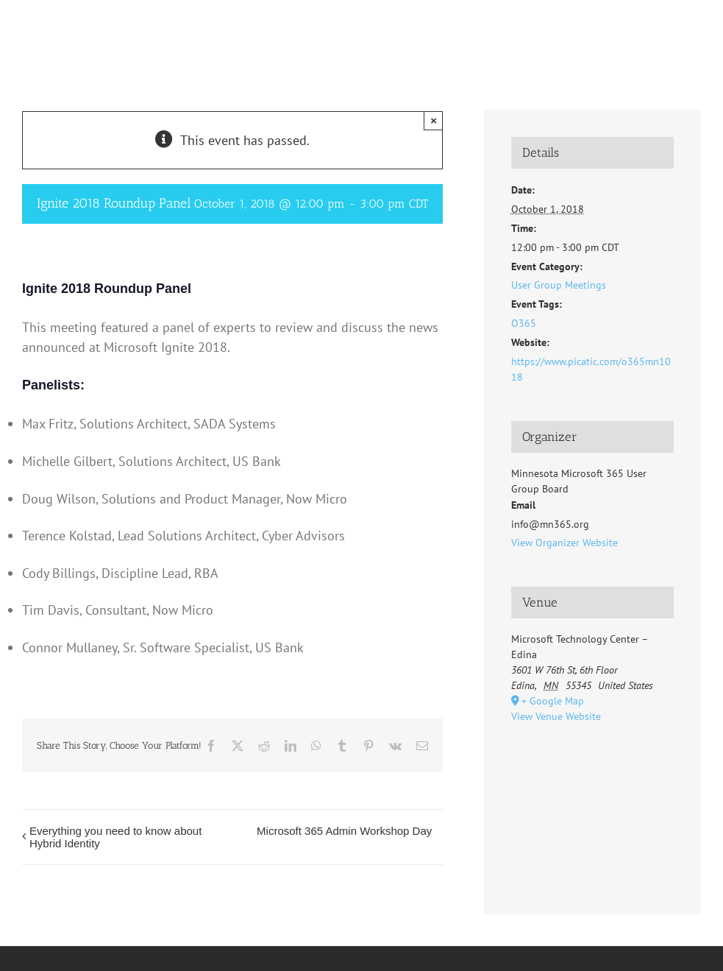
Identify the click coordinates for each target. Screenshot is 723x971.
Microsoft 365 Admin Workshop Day (344, 831)
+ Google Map (552, 700)
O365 (523, 323)
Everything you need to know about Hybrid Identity (115, 837)
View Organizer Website (564, 542)
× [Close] (433, 120)
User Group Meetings (558, 285)
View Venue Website (556, 716)
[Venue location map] (592, 805)
